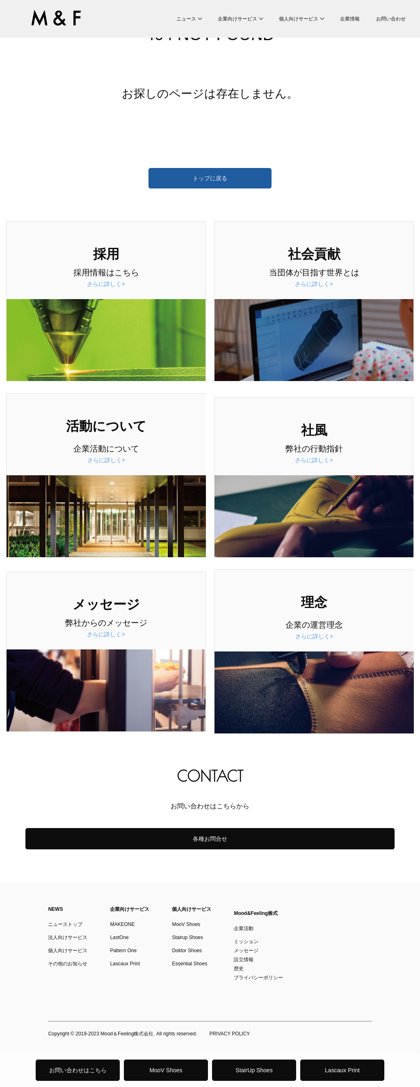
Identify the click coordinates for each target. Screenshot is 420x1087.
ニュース (186, 19)
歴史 (239, 968)
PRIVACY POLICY (229, 1034)
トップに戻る (210, 178)
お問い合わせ (391, 19)
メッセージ (246, 950)
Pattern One (123, 950)
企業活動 (243, 928)
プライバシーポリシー (258, 977)
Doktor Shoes (187, 950)
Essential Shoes (189, 964)
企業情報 (350, 19)
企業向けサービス (237, 19)
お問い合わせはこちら (78, 1070)
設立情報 (243, 959)
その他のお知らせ (67, 964)
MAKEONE (122, 924)
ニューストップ (65, 924)
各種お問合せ (210, 838)
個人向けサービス (298, 19)
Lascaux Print (342, 1070)
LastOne (119, 937)
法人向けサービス (67, 937)
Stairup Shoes (187, 937)
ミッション (246, 941)
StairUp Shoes (253, 1070)
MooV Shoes (165, 1070)
